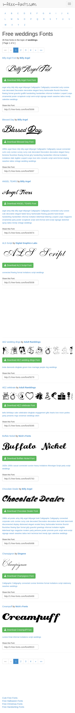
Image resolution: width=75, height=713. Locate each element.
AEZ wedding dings (11, 342)
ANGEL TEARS (9, 181)
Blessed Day (8, 119)
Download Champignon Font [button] (19, 576)
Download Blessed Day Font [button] (19, 142)
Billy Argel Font (9, 58)
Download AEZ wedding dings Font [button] (22, 360)
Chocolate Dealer (10, 489)
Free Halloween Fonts (12, 701)
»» (41, 50)
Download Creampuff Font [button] (17, 630)
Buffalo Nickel (8, 436)
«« (5, 50)
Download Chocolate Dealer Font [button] (21, 511)
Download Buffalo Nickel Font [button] (19, 458)
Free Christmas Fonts (12, 704)
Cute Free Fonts (9, 698)
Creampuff (7, 606)
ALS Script (7, 243)
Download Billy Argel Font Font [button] (20, 80)
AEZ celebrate (9, 387)
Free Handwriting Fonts (13, 707)
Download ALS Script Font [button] (17, 265)
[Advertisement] (38, 312)
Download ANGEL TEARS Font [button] (20, 203)
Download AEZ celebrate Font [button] (19, 405)
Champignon (8, 553)
